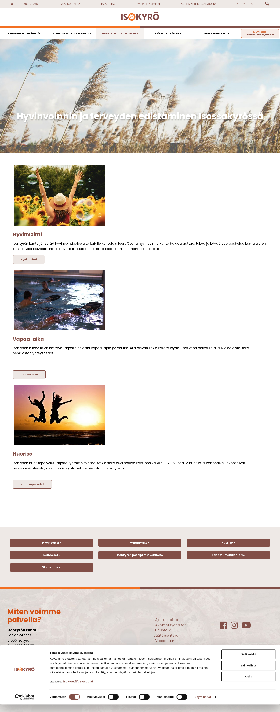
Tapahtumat (108, 4)
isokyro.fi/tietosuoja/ (78, 689)
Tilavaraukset (51, 567)
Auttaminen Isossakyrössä (198, 4)
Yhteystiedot (246, 4)
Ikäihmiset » (51, 555)
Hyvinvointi (28, 259)
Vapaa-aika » (140, 543)
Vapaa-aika (29, 374)
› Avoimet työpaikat (169, 625)
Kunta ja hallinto (216, 33)
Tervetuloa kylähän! (260, 33)
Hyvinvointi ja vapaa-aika (120, 33)
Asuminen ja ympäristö (24, 33)
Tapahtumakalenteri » (228, 555)
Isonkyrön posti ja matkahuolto (140, 555)
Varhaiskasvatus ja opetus (72, 33)
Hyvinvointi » (51, 543)
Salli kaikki (248, 661)
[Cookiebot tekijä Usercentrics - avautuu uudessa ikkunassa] (24, 704)
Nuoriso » (228, 543)
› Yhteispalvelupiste (169, 646)
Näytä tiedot (203, 704)
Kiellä (248, 684)
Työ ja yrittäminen (168, 33)
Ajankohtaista (70, 4)
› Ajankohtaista (165, 619)
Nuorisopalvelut (32, 484)
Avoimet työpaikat (148, 4)
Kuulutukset (32, 4)
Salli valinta (248, 673)
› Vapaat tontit (165, 641)
